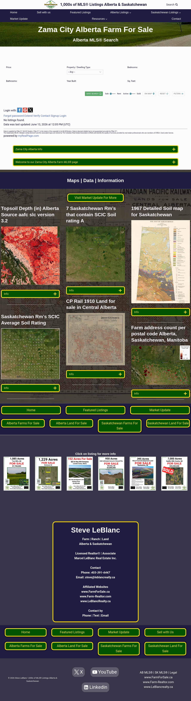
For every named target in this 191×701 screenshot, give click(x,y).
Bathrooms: (11, 81)
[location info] (95, 149)
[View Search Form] (172, 4)
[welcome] (95, 162)
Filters (177, 94)
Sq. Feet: (131, 81)
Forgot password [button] (14, 115)
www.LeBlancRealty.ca (95, 601)
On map (148, 94)
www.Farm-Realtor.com (95, 596)
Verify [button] (36, 115)
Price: (8, 67)
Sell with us (43, 12)
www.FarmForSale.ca (95, 591)
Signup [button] (55, 115)
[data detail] (30, 294)
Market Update (19, 18)
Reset (163, 94)
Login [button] (63, 115)
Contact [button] (45, 115)
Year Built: (71, 81)
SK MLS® (161, 672)
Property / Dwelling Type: (79, 67)
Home (13, 12)
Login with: (10, 110)
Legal (173, 672)
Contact (176, 18)
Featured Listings (80, 12)
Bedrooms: (132, 67)
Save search (92, 94)
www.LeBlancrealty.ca (158, 687)
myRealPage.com (28, 135)
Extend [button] (28, 115)
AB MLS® (146, 672)
